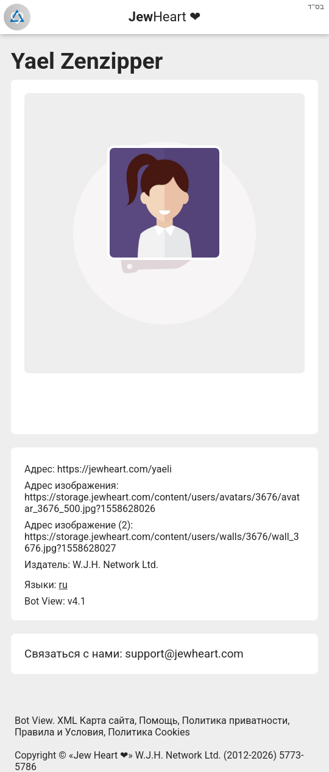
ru (62, 585)
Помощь (158, 720)
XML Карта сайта (96, 720)
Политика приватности (235, 720)
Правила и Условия (59, 732)
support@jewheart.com (184, 654)
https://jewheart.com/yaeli (114, 469)
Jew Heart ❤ (100, 755)
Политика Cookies (149, 732)
